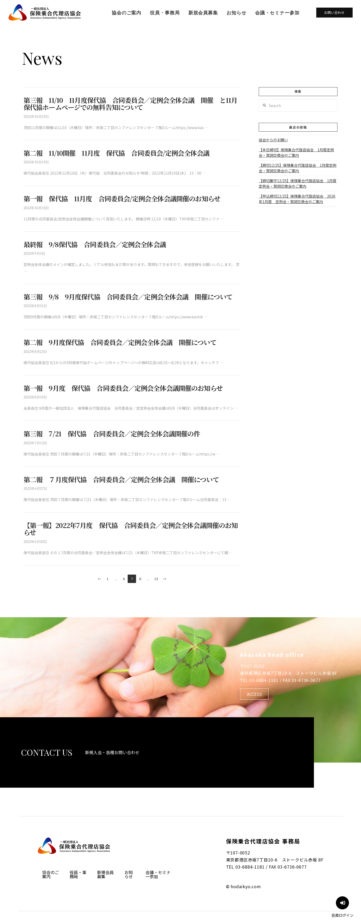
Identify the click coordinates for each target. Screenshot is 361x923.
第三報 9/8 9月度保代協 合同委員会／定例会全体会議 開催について (128, 296)
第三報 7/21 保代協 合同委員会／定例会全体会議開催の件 (112, 433)
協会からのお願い (273, 139)
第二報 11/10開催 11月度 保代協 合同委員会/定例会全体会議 (116, 153)
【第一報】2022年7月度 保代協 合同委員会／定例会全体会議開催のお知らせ (131, 528)
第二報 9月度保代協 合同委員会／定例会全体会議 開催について (120, 342)
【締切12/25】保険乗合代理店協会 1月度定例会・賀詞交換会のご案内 (297, 168)
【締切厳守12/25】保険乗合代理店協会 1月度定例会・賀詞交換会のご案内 (297, 183)
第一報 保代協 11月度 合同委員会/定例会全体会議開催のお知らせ (122, 198)
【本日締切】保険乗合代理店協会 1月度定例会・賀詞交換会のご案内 (296, 152)
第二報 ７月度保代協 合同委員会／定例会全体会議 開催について (121, 479)
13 (156, 578)
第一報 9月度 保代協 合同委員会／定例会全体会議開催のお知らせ (123, 388)
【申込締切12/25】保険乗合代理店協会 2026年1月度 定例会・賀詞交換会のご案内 (297, 198)
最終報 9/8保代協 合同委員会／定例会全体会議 (95, 244)
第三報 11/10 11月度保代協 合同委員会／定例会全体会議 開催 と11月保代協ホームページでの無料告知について (131, 103)
